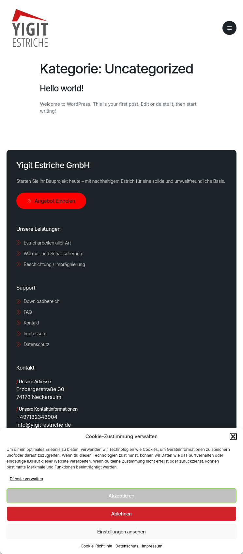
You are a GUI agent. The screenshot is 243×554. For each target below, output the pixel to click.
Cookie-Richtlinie (96, 546)
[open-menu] (229, 28)
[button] (233, 436)
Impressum (152, 546)
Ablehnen (121, 514)
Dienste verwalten (26, 478)
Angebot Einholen (51, 201)
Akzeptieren (121, 496)
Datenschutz (127, 546)
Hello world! (62, 88)
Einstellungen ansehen (121, 532)
